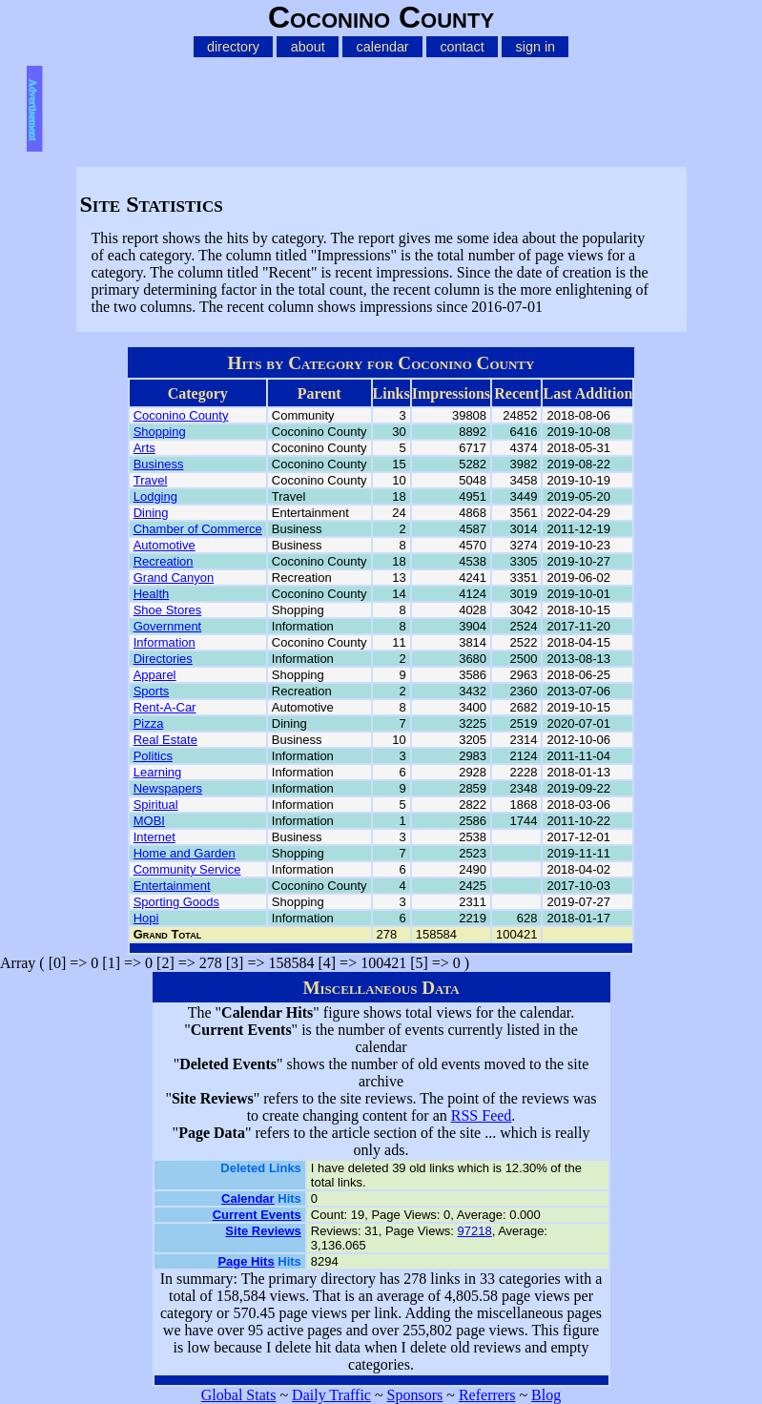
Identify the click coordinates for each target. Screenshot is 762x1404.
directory (233, 46)
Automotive (165, 545)
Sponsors (415, 1395)
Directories (163, 658)
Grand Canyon (174, 577)
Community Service (187, 869)
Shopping (160, 431)
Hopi (146, 918)
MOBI (149, 821)
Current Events (257, 1215)
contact (462, 46)
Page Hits (245, 1261)
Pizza (149, 723)
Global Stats (239, 1395)
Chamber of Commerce (198, 529)
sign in (536, 46)
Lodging (155, 496)
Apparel (155, 675)
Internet (154, 837)
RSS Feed (481, 1115)
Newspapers (168, 788)
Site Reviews (263, 1231)
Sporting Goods (176, 902)
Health (152, 594)
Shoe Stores (168, 610)
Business (159, 464)
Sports (152, 691)
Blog (546, 1395)
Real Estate (165, 740)
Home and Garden (185, 853)
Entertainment (172, 885)
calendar (383, 46)
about (308, 46)
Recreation (164, 561)
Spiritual (156, 804)
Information (165, 642)
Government (168, 626)
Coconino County (181, 415)
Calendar (248, 1198)
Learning (158, 772)
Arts (144, 448)
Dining (151, 513)
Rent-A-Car (165, 707)
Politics (153, 756)
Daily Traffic (331, 1395)
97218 (475, 1231)
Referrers (487, 1395)
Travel (151, 480)
